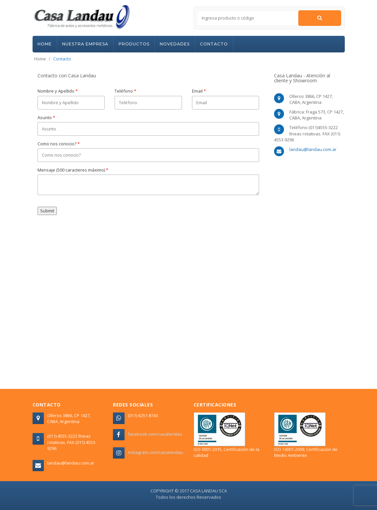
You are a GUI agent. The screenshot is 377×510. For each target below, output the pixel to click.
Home (40, 59)
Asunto (46, 117)
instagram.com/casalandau (155, 452)
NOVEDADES (175, 43)
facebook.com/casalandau (155, 434)
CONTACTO (214, 43)
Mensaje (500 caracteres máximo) (73, 170)
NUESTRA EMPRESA (85, 43)
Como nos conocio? (59, 144)
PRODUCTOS (134, 43)
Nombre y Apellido (58, 91)
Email (199, 91)
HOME (45, 43)
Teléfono (125, 91)
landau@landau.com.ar (312, 149)
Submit (47, 211)
